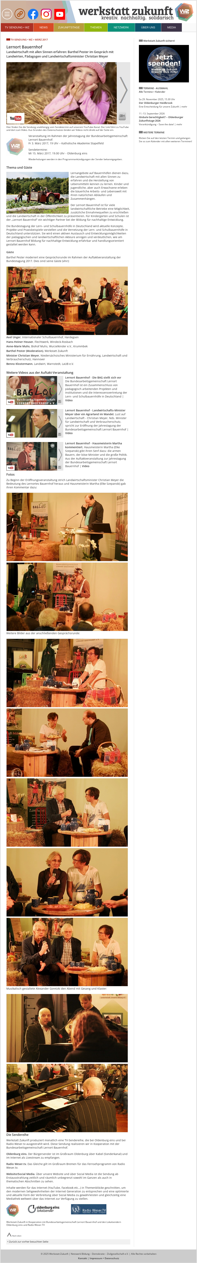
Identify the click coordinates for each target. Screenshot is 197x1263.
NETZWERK (121, 27)
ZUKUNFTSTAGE (69, 27)
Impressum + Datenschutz (104, 1258)
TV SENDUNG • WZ (17, 27)
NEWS (43, 27)
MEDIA (171, 27)
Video (69, 400)
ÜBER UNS (148, 27)
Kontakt (82, 1258)
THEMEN (96, 27)
